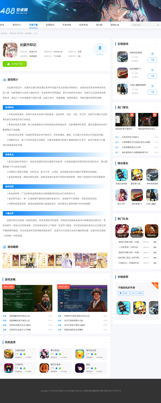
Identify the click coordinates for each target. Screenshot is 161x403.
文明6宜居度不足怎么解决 (20, 325)
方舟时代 (19, 364)
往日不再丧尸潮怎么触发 (74, 325)
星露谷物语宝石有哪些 (73, 330)
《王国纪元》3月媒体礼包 (128, 263)
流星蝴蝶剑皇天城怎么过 (19, 321)
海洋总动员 (91, 350)
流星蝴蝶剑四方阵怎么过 (19, 316)
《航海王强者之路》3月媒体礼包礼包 (129, 252)
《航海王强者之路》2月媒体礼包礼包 (129, 242)
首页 (2, 25)
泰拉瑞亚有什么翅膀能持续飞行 (135, 152)
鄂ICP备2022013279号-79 (110, 391)
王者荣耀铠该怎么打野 (131, 147)
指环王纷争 (56, 364)
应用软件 (50, 25)
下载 (152, 60)
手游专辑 (67, 25)
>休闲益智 (28, 33)
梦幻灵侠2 (55, 350)
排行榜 (99, 25)
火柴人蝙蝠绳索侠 (138, 85)
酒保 (88, 364)
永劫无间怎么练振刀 (130, 137)
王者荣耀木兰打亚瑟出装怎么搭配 (136, 142)
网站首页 (13, 33)
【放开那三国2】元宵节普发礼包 (129, 258)
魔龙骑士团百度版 (137, 184)
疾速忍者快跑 (121, 184)
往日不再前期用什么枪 (73, 321)
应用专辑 (83, 25)
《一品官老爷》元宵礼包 (127, 247)
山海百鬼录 (20, 350)
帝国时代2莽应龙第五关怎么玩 (77, 316)
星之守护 (121, 204)
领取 (155, 242)
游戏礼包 (115, 25)
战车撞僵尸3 (135, 69)
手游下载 (33, 25)
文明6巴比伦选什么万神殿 (20, 330)
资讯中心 (16, 25)
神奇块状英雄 (136, 53)
